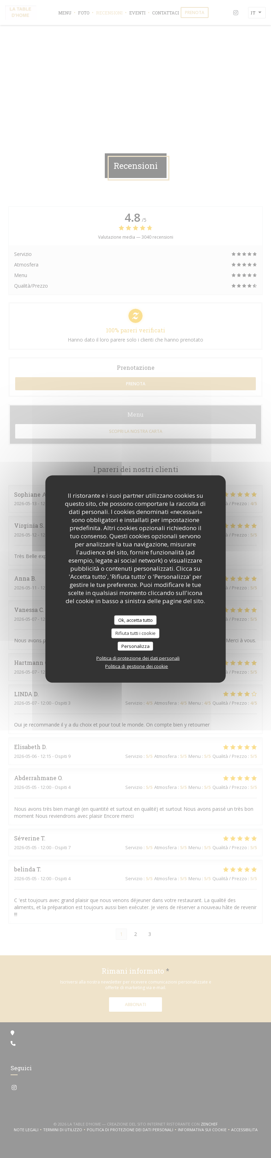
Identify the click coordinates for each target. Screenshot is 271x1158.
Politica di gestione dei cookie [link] (136, 666)
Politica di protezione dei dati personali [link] (138, 658)
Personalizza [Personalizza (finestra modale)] (135, 646)
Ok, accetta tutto (135, 620)
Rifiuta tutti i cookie (135, 633)
